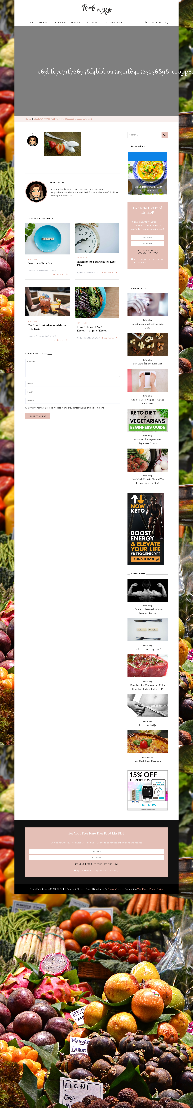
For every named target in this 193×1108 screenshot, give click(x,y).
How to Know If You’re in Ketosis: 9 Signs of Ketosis (92, 328)
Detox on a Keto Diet (40, 263)
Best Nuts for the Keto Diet (147, 363)
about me (76, 22)
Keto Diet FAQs (147, 725)
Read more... (60, 274)
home (30, 22)
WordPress (142, 889)
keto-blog (43, 22)
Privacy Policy (156, 889)
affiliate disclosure (113, 22)
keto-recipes (60, 22)
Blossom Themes (116, 889)
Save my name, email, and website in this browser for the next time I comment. (66, 408)
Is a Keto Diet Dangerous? (147, 649)
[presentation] (131, 168)
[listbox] (147, 173)
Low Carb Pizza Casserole (147, 761)
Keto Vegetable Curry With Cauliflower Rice (147, 188)
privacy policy (92, 22)
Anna (32, 143)
